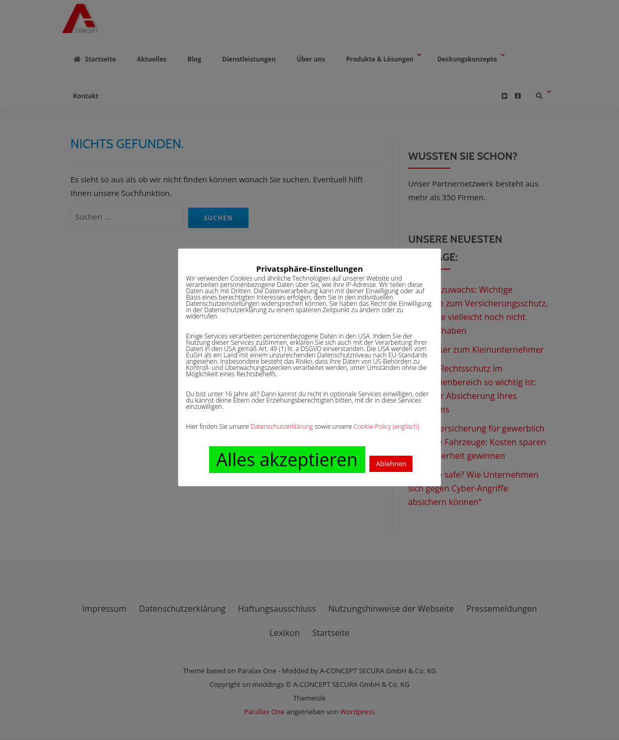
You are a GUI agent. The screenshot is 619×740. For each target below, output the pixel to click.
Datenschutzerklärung (282, 426)
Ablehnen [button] (391, 463)
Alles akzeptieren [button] (287, 459)
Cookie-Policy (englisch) (386, 426)
